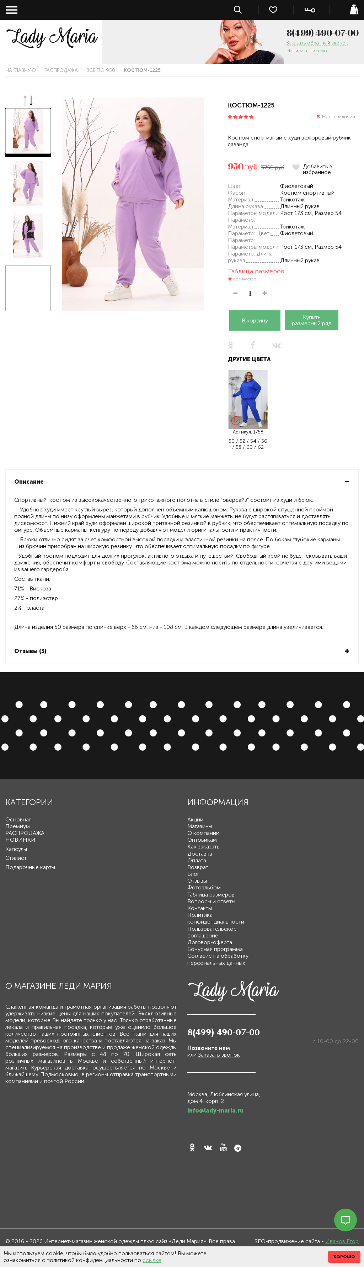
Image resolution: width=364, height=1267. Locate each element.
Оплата (196, 860)
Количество (244, 279)
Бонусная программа (215, 949)
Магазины (199, 826)
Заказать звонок (219, 1054)
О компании (203, 833)
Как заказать (203, 846)
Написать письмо (307, 51)
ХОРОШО (344, 1256)
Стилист (16, 858)
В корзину (255, 320)
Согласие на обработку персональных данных (217, 959)
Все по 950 (100, 70)
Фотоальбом (204, 887)
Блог (193, 874)
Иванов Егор (342, 1241)
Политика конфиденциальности (215, 918)
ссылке (152, 1260)
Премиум (17, 826)
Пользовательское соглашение (212, 932)
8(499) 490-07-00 (323, 32)
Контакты (199, 908)
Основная (18, 819)
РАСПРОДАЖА (61, 70)
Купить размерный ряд (311, 320)
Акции (195, 819)
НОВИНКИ (20, 839)
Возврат (197, 867)
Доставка (199, 853)
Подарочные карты (30, 867)
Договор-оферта (209, 942)
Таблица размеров (256, 271)
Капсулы (16, 849)
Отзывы (197, 880)
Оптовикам (202, 839)
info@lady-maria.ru (215, 1110)
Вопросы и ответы (211, 901)
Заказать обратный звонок (317, 43)
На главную (20, 70)
